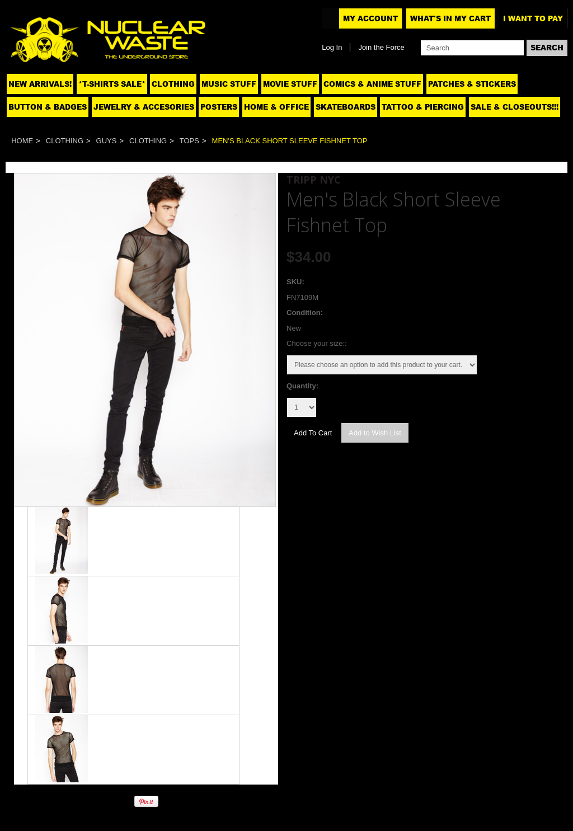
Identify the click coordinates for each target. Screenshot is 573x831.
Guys (106, 141)
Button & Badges (47, 107)
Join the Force (381, 47)
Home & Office (276, 107)
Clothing (173, 84)
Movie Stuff (290, 84)
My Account (370, 18)
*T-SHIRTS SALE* (111, 84)
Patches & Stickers (472, 84)
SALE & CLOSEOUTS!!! (514, 107)
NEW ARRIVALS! (40, 84)
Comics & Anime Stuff (372, 84)
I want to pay (533, 18)
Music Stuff (228, 84)
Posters (218, 107)
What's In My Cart (450, 18)
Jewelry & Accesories (143, 107)
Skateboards (345, 107)
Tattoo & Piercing (423, 107)
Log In (332, 47)
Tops (189, 141)
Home (22, 141)
